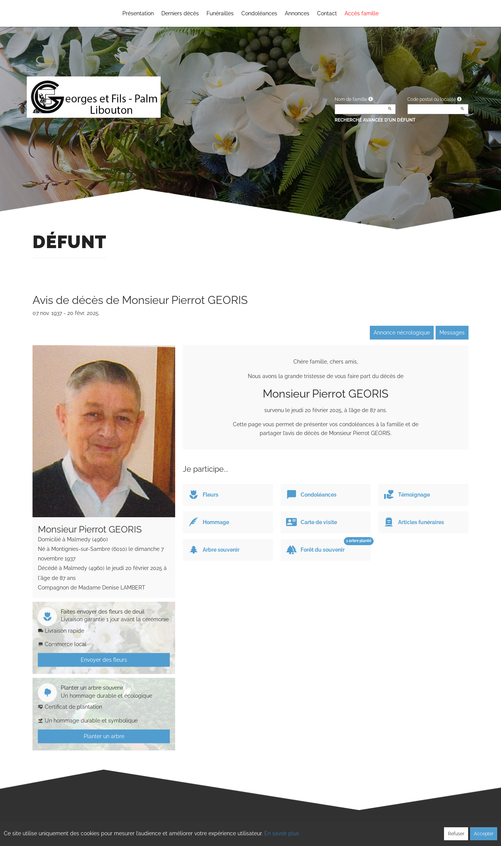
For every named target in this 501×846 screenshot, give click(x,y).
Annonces (297, 13)
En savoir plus (281, 833)
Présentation (138, 13)
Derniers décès (180, 13)
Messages (452, 333)
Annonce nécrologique (402, 333)
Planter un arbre (104, 736)
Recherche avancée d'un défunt (375, 120)
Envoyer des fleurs (104, 660)
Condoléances (259, 13)
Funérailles (220, 13)
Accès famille (362, 13)
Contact (327, 13)
